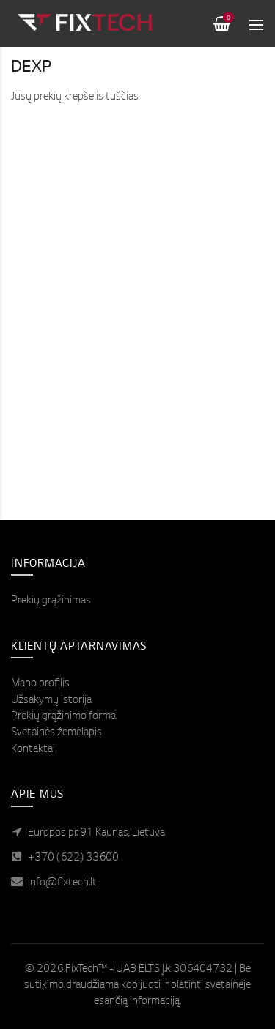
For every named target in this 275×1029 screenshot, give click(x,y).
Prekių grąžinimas (51, 601)
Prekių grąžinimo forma (63, 717)
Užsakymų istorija (51, 701)
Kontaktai (33, 750)
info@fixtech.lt (62, 883)
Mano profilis (40, 684)
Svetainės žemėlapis (56, 733)
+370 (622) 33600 (73, 858)
